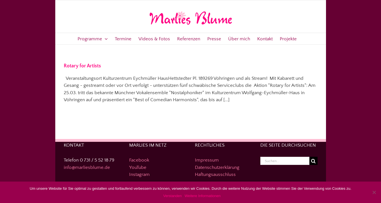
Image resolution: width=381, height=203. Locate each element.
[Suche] (313, 161)
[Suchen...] (284, 161)
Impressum (207, 160)
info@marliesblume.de (87, 167)
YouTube (137, 167)
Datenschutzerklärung (217, 167)
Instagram (139, 174)
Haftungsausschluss (215, 174)
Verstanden (172, 196)
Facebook (139, 160)
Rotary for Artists (82, 66)
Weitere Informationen (203, 196)
